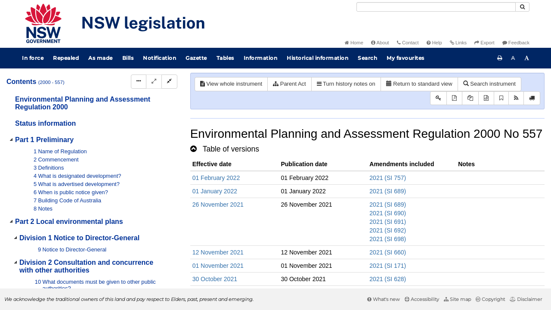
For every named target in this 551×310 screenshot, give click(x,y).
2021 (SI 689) (387, 191)
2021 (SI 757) (387, 177)
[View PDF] (454, 98)
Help (434, 42)
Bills (128, 58)
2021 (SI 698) (387, 239)
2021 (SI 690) (387, 213)
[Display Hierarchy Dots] (138, 81)
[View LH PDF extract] (470, 98)
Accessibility (422, 299)
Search (367, 58)
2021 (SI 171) (387, 265)
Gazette (196, 58)
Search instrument (489, 84)
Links (458, 42)
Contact (408, 42)
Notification (159, 58)
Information (261, 58)
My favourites (405, 58)
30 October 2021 (214, 279)
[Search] (436, 7)
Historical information (317, 58)
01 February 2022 (216, 177)
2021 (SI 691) (387, 221)
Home (354, 42)
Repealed (66, 58)
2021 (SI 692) (387, 230)
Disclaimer (526, 299)
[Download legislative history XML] (486, 98)
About (380, 42)
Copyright (490, 299)
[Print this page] (499, 58)
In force (32, 58)
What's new (383, 299)
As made (100, 58)
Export (484, 42)
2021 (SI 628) (387, 279)
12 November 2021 (218, 252)
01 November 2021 (218, 265)
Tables (225, 58)
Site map (457, 299)
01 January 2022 (214, 191)
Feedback (515, 42)
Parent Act (289, 84)
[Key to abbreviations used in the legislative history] (438, 98)
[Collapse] (169, 81)
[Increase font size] (527, 58)
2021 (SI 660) (387, 252)
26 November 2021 (218, 204)
